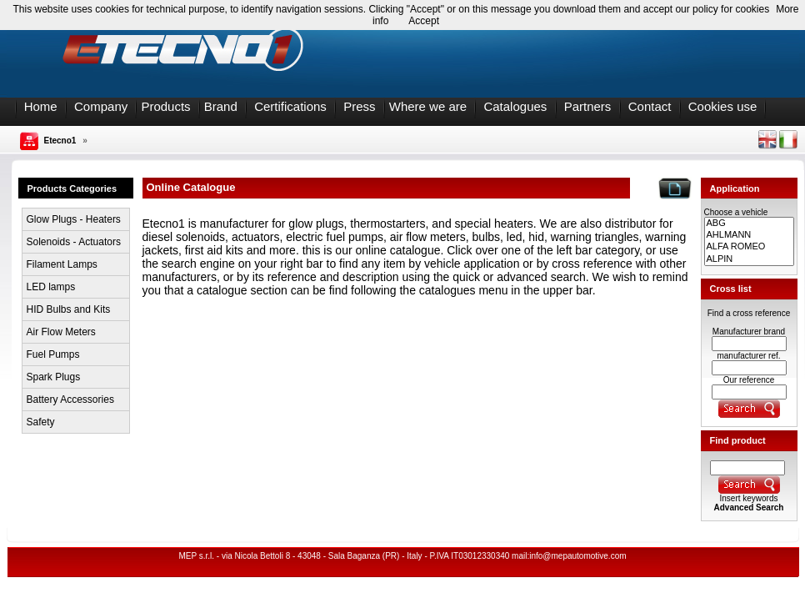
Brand (221, 106)
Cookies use (723, 106)
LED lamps (51, 287)
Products (165, 106)
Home (41, 106)
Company (101, 106)
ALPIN (749, 259)
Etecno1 (60, 140)
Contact (650, 106)
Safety (41, 422)
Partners (588, 106)
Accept (423, 21)
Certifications (290, 106)
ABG (749, 223)
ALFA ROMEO (749, 247)
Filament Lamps (62, 264)
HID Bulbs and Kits (69, 309)
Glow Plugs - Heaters (74, 219)
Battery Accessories (70, 399)
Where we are (428, 106)
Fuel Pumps (53, 354)
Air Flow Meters (61, 332)
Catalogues (515, 106)
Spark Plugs (54, 377)
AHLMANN (749, 235)
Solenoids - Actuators (74, 242)
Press (359, 106)
